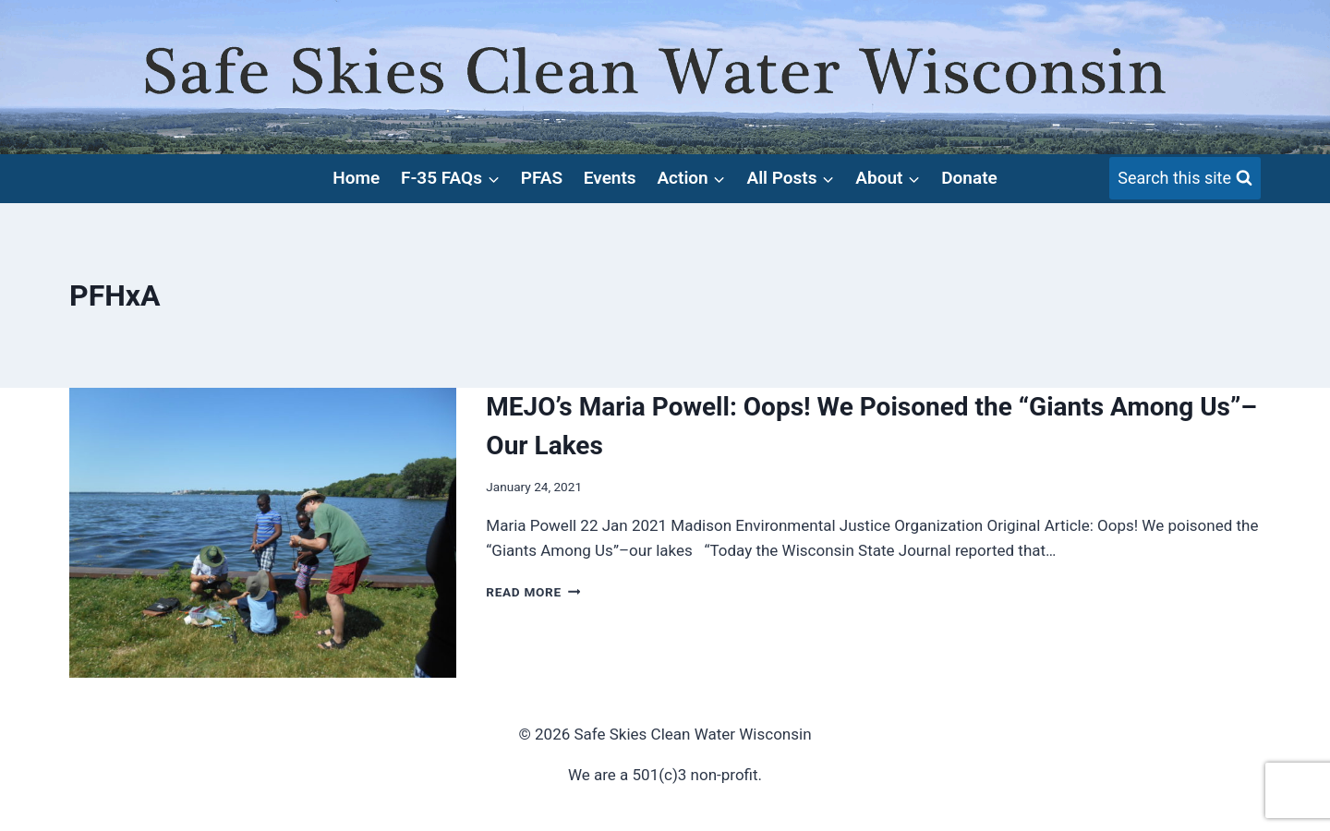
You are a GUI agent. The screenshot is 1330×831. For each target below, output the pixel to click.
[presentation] (262, 533)
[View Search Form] (1185, 178)
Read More (533, 591)
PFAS (541, 177)
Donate (969, 177)
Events (610, 177)
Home (356, 177)
